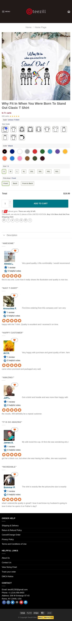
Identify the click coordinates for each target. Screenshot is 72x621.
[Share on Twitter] (13, 220)
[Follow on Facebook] (4, 602)
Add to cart (41, 204)
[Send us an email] (17, 602)
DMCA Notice (7, 576)
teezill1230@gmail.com (18, 590)
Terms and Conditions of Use (14, 544)
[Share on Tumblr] (30, 220)
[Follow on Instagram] (8, 602)
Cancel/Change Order (11, 535)
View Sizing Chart (9, 567)
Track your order (9, 572)
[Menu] (6, 11)
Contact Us (6, 563)
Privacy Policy (8, 539)
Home (29, 27)
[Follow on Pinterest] (21, 602)
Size (6, 166)
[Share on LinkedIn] (26, 220)
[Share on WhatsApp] (4, 220)
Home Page (40, 27)
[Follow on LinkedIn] (26, 602)
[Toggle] (4, 235)
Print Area (10, 178)
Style (11, 120)
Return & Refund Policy (12, 530)
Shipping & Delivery (10, 526)
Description (9, 235)
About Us (6, 558)
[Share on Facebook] (8, 220)
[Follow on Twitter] (13, 602)
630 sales (5, 116)
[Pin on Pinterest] (21, 220)
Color (8, 146)
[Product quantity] (7, 204)
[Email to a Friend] (17, 220)
